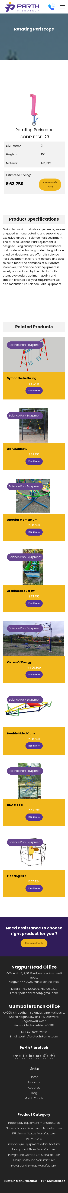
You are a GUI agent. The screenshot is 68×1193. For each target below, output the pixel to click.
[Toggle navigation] (62, 7)
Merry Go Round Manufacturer (34, 1160)
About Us (34, 1088)
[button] (7, 109)
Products (34, 1082)
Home (34, 1077)
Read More (34, 390)
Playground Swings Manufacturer (34, 1166)
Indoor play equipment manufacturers (34, 1123)
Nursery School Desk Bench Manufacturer (34, 1128)
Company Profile (34, 943)
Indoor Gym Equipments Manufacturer (34, 1144)
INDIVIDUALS (34, 1139)
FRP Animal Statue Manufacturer (34, 1133)
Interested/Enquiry (50, 184)
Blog (34, 1093)
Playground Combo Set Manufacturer (34, 1155)
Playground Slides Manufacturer (34, 1149)
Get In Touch (34, 1098)
